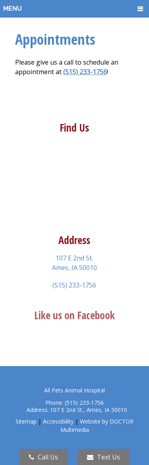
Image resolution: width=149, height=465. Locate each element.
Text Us (103, 457)
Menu (12, 8)
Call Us (43, 457)
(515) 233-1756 (85, 71)
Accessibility (58, 421)
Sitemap (26, 421)
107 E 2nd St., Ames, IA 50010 (88, 410)
